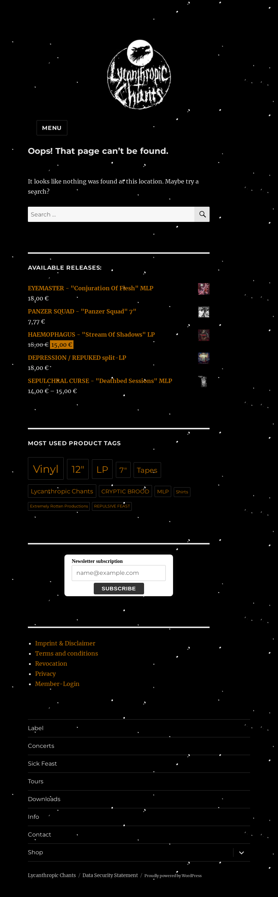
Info (33, 816)
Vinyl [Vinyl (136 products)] (46, 469)
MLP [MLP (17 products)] (163, 491)
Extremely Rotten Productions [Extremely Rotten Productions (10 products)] (59, 506)
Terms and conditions (66, 653)
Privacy (45, 673)
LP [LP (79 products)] (102, 469)
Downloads (44, 799)
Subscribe (119, 588)
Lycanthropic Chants (52, 875)
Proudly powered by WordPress (173, 875)
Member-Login (57, 683)
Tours (35, 781)
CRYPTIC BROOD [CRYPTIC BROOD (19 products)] (125, 491)
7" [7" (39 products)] (123, 470)
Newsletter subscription (97, 561)
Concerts (41, 745)
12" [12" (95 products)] (78, 469)
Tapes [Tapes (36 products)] (147, 470)
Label (35, 728)
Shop (35, 852)
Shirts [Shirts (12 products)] (182, 491)
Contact (39, 834)
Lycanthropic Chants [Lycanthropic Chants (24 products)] (62, 491)
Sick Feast (42, 763)
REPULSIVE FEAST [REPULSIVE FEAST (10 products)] (112, 506)
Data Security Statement (110, 875)
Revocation (51, 663)
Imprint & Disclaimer (65, 643)
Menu (52, 128)
